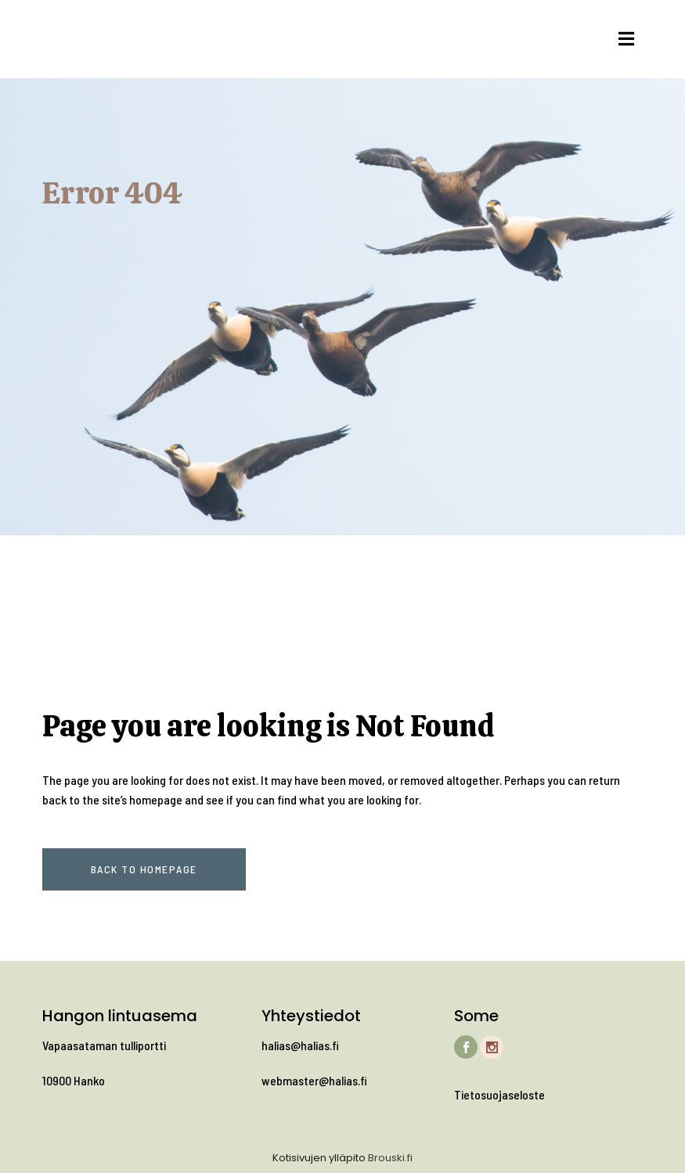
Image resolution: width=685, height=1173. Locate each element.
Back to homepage (144, 869)
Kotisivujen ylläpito (319, 1157)
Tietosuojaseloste (499, 1094)
